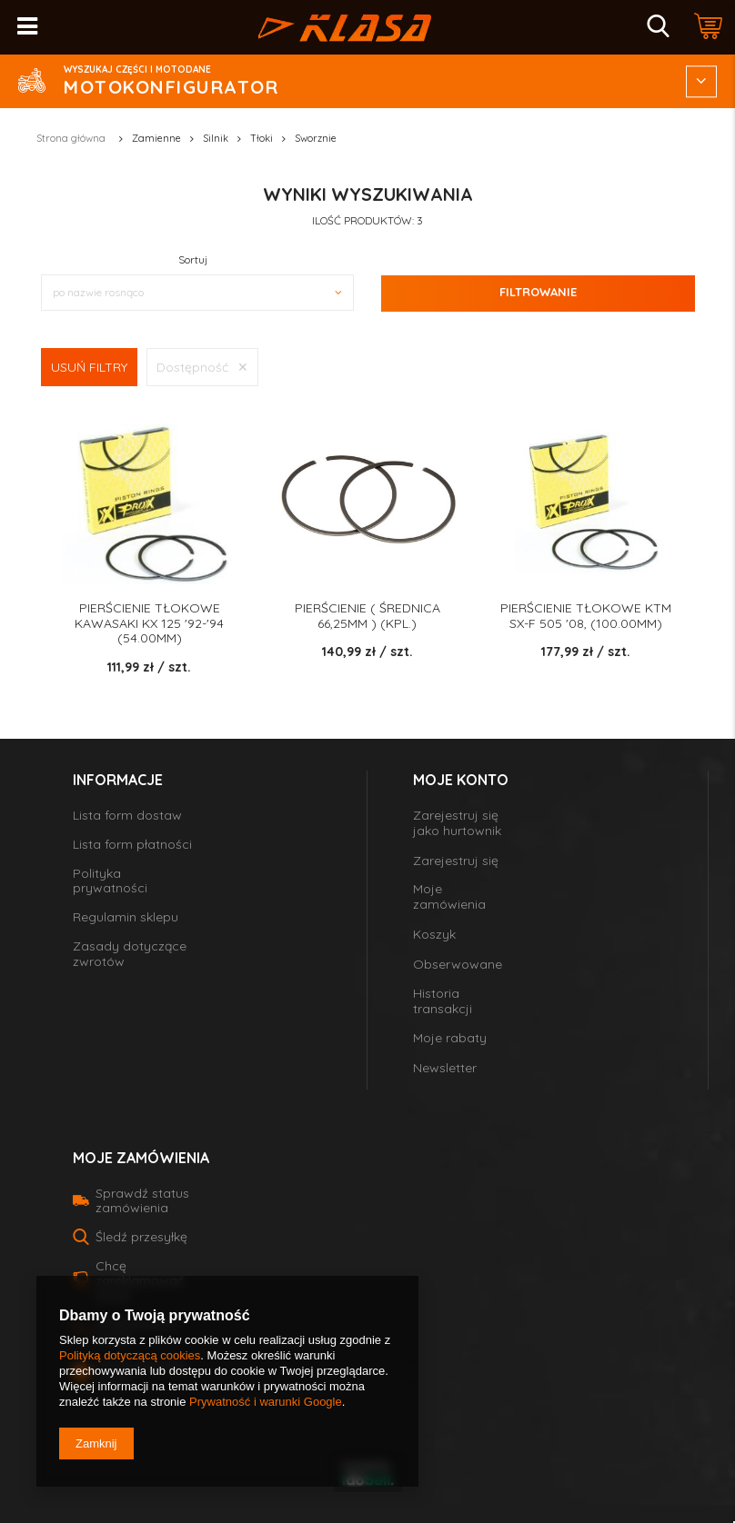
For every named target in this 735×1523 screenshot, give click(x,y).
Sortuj (192, 259)
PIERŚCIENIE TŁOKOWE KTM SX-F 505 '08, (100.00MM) (585, 616)
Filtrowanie (538, 291)
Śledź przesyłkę (141, 1236)
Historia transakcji (442, 1001)
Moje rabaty (450, 1038)
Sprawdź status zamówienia (142, 1200)
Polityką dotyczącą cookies (129, 1355)
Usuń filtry (89, 367)
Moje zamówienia (449, 896)
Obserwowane (457, 964)
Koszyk (434, 934)
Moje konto (460, 780)
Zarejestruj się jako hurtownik (457, 823)
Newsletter (445, 1068)
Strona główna (71, 138)
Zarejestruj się (455, 861)
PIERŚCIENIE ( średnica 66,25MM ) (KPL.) (367, 616)
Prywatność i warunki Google (265, 1402)
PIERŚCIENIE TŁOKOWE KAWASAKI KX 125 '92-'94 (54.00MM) (149, 623)
